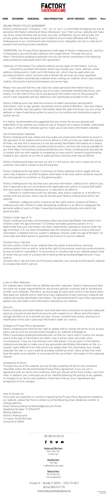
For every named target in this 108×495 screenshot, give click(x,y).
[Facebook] (45, 442)
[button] (17, 18)
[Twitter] (56, 442)
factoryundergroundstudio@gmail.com (71, 254)
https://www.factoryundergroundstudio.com (28, 56)
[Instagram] (51, 442)
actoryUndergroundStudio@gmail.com (54, 491)
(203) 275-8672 (71, 483)
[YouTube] (62, 442)
